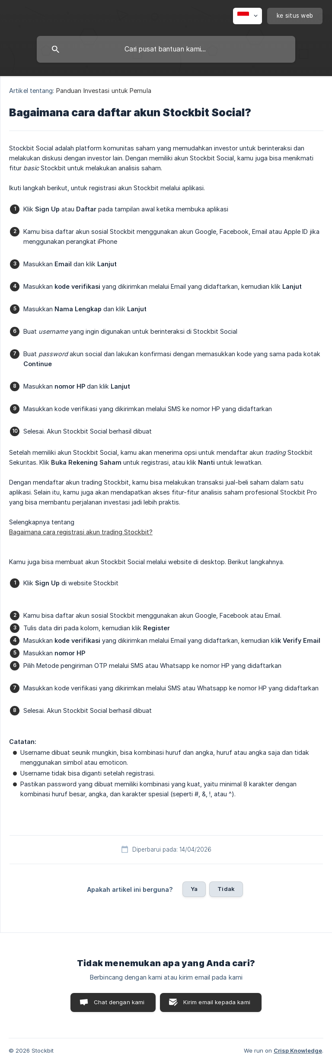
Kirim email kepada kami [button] (216, 1002)
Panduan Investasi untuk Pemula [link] (103, 90)
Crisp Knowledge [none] (298, 1050)
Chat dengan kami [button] (119, 1002)
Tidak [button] (226, 888)
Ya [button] (194, 888)
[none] (247, 16)
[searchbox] (166, 49)
